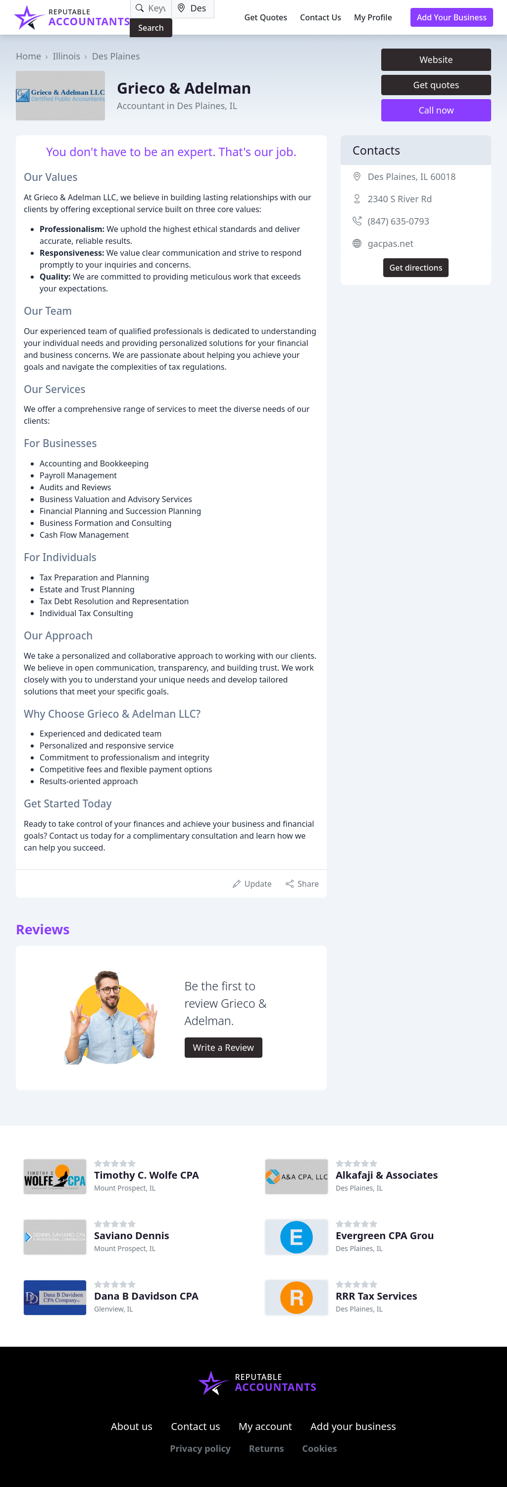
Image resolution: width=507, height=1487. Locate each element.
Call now (436, 110)
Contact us (195, 1426)
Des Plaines (116, 56)
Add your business (353, 1426)
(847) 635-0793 (398, 221)
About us (131, 1426)
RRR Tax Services (376, 1296)
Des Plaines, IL (359, 1188)
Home (28, 56)
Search (150, 27)
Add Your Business (452, 17)
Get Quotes (266, 17)
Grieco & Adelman (184, 87)
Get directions (416, 267)
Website (436, 59)
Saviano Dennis (131, 1235)
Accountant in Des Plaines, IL (177, 106)
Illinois (66, 56)
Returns (266, 1448)
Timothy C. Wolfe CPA (146, 1175)
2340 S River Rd (400, 199)
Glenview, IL (113, 1309)
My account (265, 1426)
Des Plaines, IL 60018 (412, 176)
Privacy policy (200, 1448)
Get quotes (436, 85)
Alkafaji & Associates (387, 1175)
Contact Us (320, 17)
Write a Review (223, 1047)
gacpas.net (390, 243)
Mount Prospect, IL (124, 1188)
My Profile (373, 17)
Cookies (319, 1448)
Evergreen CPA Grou (385, 1235)
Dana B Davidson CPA (146, 1296)
